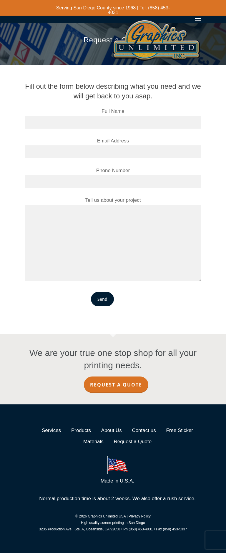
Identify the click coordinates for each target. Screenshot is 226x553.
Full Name (113, 118)
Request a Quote (116, 384)
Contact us (144, 430)
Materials (93, 441)
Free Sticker (179, 430)
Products (81, 430)
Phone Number (113, 178)
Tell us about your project (113, 240)
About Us (111, 430)
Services (51, 430)
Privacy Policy (140, 516)
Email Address (113, 148)
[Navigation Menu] (198, 20)
